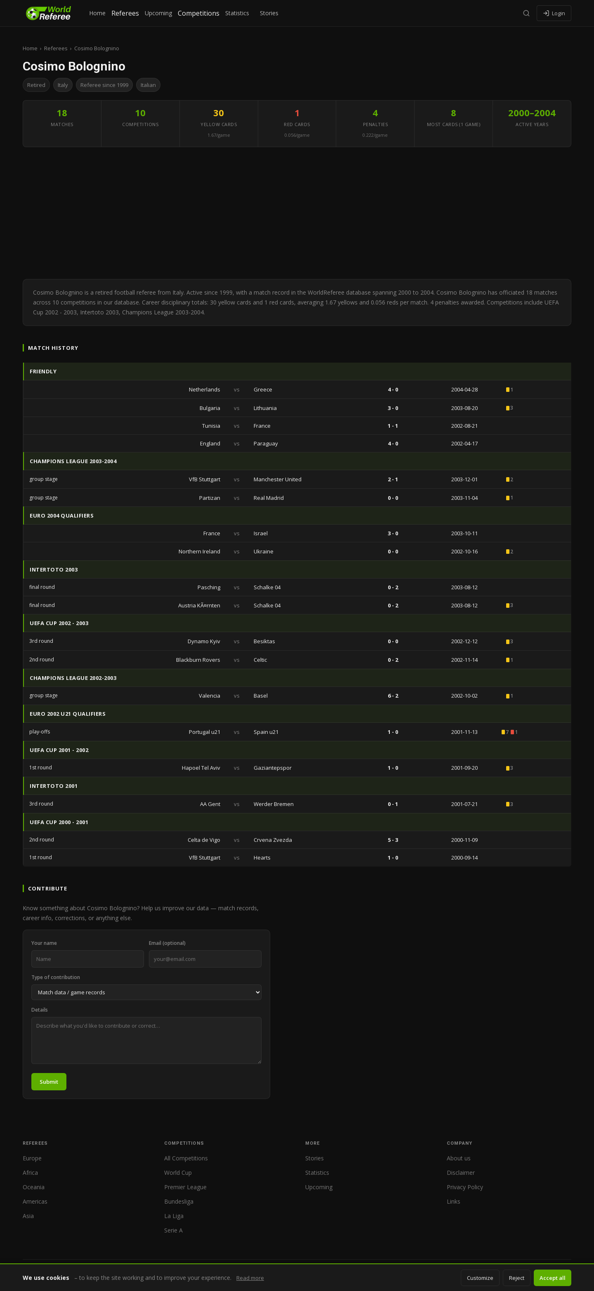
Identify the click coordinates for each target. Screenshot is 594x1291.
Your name (44, 943)
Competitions (198, 13)
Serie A (173, 1230)
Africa (30, 1172)
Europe (32, 1158)
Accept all (553, 1278)
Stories (269, 13)
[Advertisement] (297, 213)
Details (39, 1009)
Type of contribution (55, 977)
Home (97, 13)
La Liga (174, 1216)
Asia (28, 1216)
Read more (250, 1278)
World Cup (178, 1172)
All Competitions (186, 1158)
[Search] (526, 13)
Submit (49, 1081)
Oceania (34, 1187)
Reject (516, 1278)
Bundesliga (178, 1201)
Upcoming (158, 13)
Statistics (237, 13)
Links (453, 1201)
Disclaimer (461, 1172)
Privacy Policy (465, 1187)
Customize (480, 1278)
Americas (35, 1201)
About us (459, 1158)
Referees (125, 13)
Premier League (185, 1187)
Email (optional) (167, 943)
